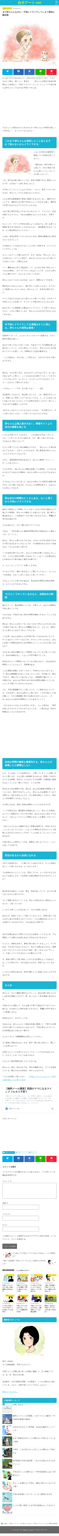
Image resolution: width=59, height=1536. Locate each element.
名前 (5, 1206)
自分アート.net (29, 3)
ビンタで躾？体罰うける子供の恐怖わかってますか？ (34, 1508)
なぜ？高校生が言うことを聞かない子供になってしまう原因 (34, 1442)
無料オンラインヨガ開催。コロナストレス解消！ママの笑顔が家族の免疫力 (34, 1420)
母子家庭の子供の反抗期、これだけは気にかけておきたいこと (34, 1464)
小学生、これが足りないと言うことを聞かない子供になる (34, 1453)
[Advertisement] (29, 107)
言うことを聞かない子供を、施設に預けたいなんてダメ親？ (34, 1487)
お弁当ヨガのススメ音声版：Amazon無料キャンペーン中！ (34, 1431)
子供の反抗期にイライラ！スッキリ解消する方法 (32, 1497)
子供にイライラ (7, 8)
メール (6, 1217)
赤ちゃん (33, 1152)
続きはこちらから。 (10, 1394)
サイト (5, 1227)
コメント (7, 1181)
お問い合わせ (18, 1407)
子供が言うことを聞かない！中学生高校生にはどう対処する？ (34, 1476)
